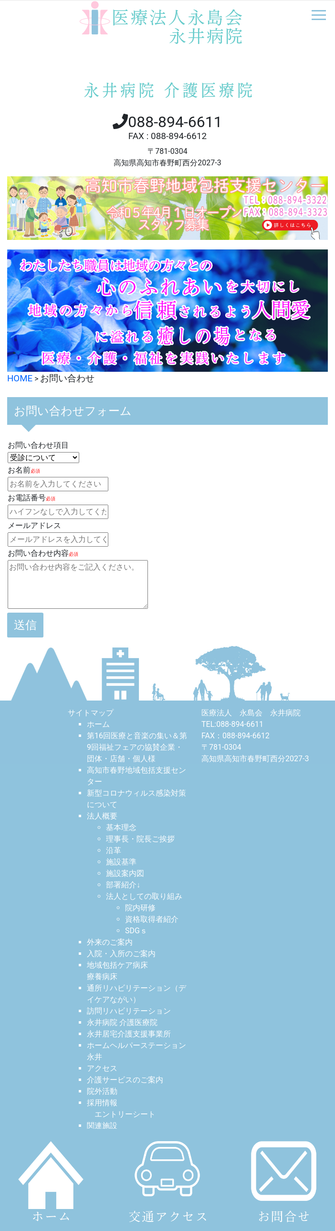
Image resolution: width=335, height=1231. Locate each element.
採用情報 (102, 1102)
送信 (25, 625)
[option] (167, 310)
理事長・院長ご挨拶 (140, 838)
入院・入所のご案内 (121, 953)
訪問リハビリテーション (129, 1010)
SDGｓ (136, 930)
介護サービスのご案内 (125, 1079)
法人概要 (102, 816)
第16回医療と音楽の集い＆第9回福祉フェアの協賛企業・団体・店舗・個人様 (137, 747)
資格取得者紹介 (151, 919)
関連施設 (102, 1125)
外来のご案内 (110, 942)
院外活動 (102, 1091)
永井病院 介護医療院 (122, 1022)
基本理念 (121, 827)
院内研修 (140, 907)
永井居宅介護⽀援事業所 (129, 1033)
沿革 (113, 850)
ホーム (98, 724)
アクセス (102, 1068)
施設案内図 (125, 873)
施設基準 (121, 861)
